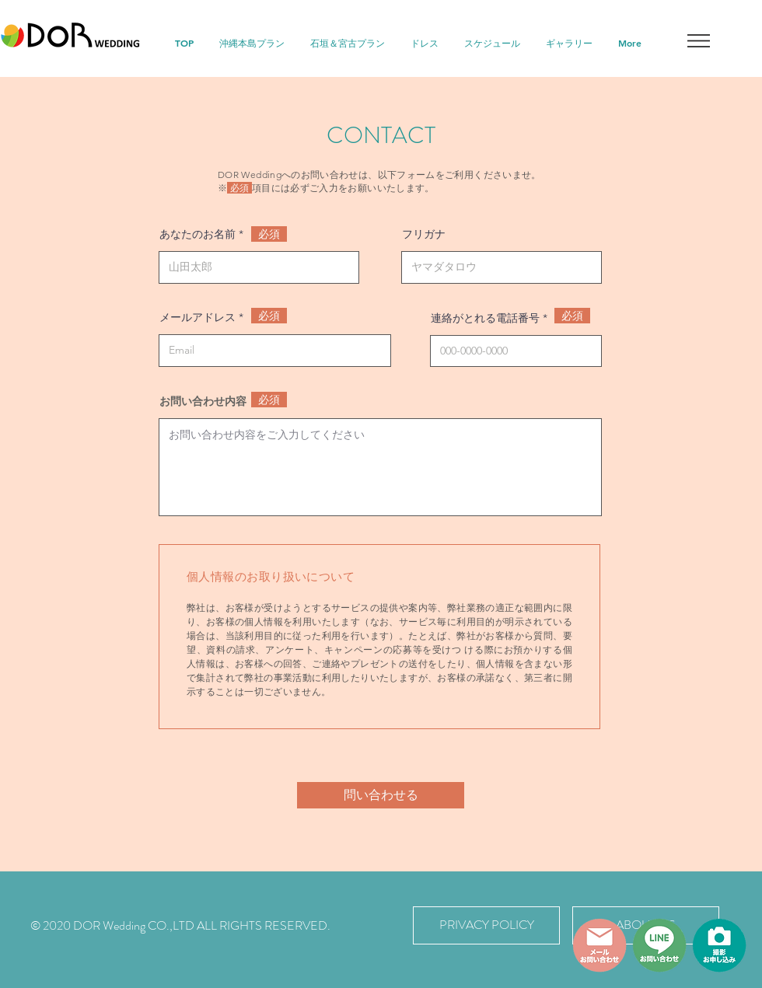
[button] (698, 40)
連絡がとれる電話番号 (485, 317)
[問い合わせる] (380, 795)
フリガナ (424, 234)
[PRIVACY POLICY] (486, 925)
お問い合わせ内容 (202, 401)
